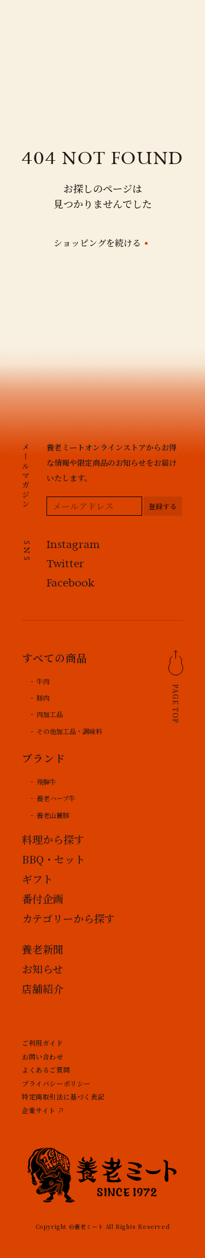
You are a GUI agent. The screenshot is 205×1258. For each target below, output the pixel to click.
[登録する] (163, 506)
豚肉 (43, 697)
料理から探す (53, 839)
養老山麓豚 (53, 815)
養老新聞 (42, 948)
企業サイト (39, 1110)
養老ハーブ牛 (56, 798)
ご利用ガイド (42, 1042)
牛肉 (43, 681)
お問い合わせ (42, 1056)
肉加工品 (50, 714)
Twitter (65, 565)
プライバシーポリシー (56, 1083)
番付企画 (42, 898)
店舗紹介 (42, 988)
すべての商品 (54, 657)
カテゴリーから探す (68, 918)
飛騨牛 (46, 781)
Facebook (70, 584)
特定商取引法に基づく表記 (63, 1096)
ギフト (37, 878)
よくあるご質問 (46, 1069)
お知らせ (42, 968)
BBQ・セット (53, 858)
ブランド (44, 758)
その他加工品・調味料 (69, 731)
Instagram (73, 545)
